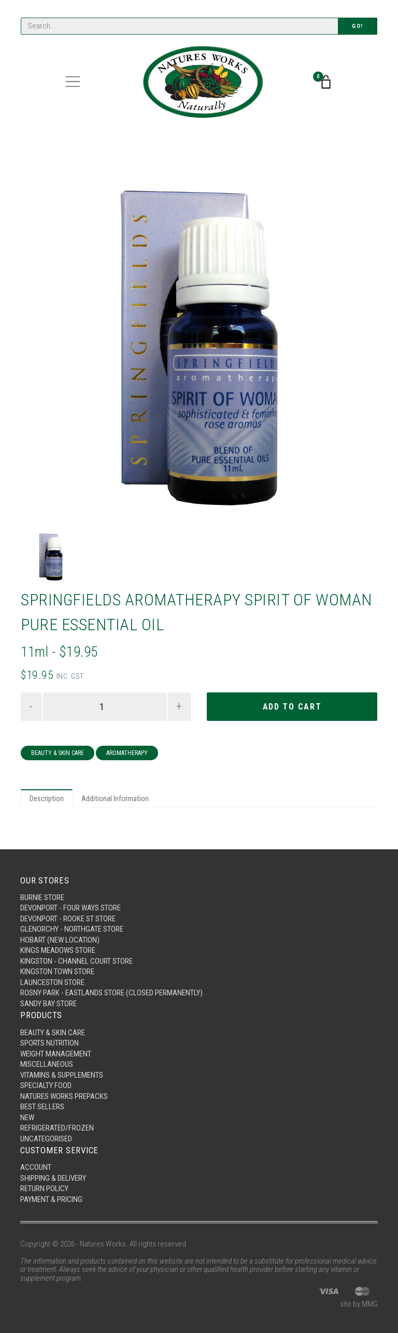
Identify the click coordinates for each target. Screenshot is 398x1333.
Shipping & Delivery (53, 1178)
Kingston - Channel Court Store (76, 961)
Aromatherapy (127, 753)
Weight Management (55, 1054)
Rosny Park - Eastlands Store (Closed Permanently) (111, 992)
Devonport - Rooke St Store (68, 918)
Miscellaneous (46, 1064)
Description (47, 798)
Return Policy (44, 1188)
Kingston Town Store (57, 971)
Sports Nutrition (49, 1043)
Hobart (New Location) (60, 940)
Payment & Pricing (51, 1199)
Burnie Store (42, 897)
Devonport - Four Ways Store (70, 907)
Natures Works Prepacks (64, 1096)
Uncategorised (46, 1138)
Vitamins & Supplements (61, 1075)
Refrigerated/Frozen (57, 1128)
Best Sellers (42, 1106)
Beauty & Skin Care (57, 753)
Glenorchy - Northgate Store (71, 929)
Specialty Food (46, 1085)
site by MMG (359, 1304)
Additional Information (115, 798)
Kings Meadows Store (57, 950)
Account (35, 1167)
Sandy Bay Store (48, 1003)
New (27, 1117)
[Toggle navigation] (73, 82)
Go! (357, 26)
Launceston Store (52, 982)
